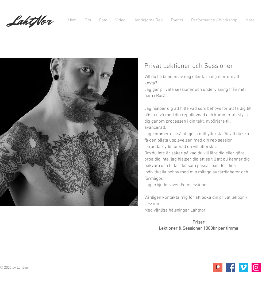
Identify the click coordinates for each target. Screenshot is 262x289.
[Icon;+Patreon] (217, 267)
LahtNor (30, 20)
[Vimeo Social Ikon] (243, 267)
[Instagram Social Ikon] (256, 267)
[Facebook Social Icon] (230, 267)
